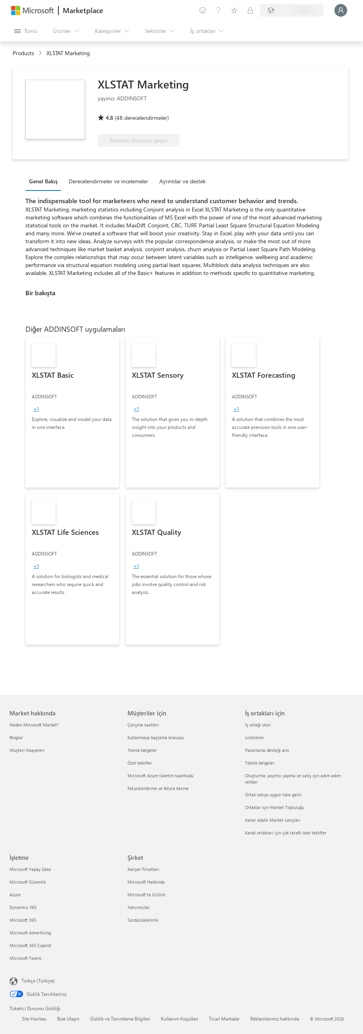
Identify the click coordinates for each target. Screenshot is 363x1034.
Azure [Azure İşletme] (15, 895)
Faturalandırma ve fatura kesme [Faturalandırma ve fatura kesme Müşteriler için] (158, 788)
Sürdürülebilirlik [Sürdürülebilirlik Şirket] (142, 920)
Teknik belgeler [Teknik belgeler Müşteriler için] (142, 750)
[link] (72, 412)
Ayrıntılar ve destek (182, 181)
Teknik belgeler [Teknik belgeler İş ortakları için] (259, 763)
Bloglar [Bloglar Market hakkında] (16, 737)
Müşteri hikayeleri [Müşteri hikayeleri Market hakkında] (27, 750)
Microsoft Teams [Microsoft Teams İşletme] (26, 958)
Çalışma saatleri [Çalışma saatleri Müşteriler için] (143, 725)
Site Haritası (34, 1018)
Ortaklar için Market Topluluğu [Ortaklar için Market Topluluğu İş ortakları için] (274, 807)
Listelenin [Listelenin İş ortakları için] (254, 737)
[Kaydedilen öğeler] (234, 10)
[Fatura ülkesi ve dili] (291, 10)
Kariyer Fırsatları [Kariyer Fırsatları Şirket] (143, 869)
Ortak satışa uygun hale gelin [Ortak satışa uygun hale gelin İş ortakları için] (273, 795)
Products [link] (23, 53)
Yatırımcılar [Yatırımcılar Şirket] (138, 907)
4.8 (109, 117)
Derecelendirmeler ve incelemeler (108, 181)
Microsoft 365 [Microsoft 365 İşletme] (23, 920)
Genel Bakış (43, 181)
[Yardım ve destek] (218, 10)
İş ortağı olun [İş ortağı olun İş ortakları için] (257, 725)
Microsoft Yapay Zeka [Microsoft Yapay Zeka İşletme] (30, 869)
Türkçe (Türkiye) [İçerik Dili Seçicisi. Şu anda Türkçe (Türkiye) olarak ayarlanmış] (38, 980)
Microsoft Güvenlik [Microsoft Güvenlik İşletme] (28, 882)
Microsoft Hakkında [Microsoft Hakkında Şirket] (146, 882)
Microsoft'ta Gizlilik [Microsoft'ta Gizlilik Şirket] (146, 895)
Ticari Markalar (224, 1018)
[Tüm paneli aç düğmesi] (25, 31)
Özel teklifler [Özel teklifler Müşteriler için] (139, 763)
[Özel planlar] (250, 10)
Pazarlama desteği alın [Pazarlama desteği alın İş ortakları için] (267, 750)
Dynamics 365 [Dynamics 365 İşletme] (23, 907)
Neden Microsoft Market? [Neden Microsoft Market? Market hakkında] (34, 725)
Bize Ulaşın (68, 1018)
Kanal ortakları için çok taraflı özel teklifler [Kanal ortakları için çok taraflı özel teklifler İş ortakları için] (285, 833)
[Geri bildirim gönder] (202, 10)
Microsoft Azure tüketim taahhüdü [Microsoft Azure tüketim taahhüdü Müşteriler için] (160, 775)
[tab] (45, 181)
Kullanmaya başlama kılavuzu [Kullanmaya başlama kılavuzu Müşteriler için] (155, 737)
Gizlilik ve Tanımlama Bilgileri (120, 1018)
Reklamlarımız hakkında (274, 1018)
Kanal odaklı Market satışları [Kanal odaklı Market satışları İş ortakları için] (272, 820)
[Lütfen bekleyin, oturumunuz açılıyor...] (341, 10)
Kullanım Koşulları (179, 1018)
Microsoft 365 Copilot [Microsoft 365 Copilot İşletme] (30, 945)
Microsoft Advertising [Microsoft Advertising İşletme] (30, 933)
